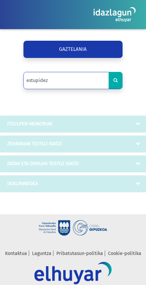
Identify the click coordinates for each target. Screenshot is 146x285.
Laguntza (41, 253)
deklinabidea (21, 183)
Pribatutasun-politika (79, 253)
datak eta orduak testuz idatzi (42, 163)
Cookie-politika (124, 253)
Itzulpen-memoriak (28, 124)
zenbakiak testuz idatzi (33, 144)
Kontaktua (16, 253)
